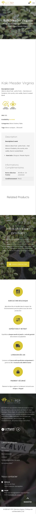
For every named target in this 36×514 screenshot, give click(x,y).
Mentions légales (19, 509)
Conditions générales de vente (10, 460)
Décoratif (19, 127)
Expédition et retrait (18, 329)
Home (4, 24)
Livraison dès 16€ (18, 355)
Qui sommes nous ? (7, 463)
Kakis (10, 26)
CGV (23, 511)
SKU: (3, 115)
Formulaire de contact (14, 495)
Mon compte (5, 451)
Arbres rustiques (10, 127)
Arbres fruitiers (27, 24)
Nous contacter (18, 264)
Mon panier (4, 448)
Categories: (5, 123)
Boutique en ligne (14, 24)
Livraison (4, 457)
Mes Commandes (6, 454)
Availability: (5, 119)
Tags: (3, 127)
